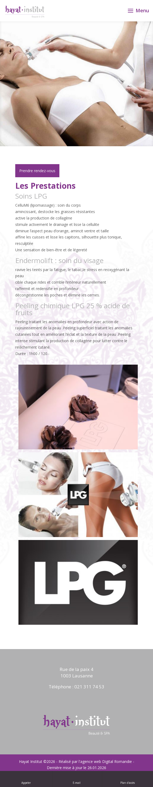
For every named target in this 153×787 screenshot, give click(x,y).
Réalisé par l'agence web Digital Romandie (95, 761)
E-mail (77, 779)
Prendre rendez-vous (37, 170)
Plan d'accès (127, 779)
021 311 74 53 (89, 687)
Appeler (26, 779)
